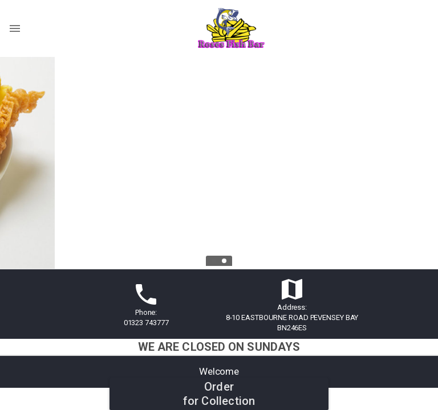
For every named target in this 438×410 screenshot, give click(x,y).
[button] (219, 304)
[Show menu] (14, 28)
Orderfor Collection (219, 394)
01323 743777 (146, 322)
